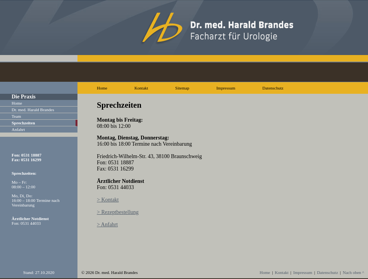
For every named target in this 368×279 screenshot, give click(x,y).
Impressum (225, 88)
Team (16, 116)
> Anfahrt (107, 224)
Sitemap (182, 88)
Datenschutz (272, 88)
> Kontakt (108, 200)
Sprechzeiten (23, 123)
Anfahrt (18, 129)
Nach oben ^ (353, 272)
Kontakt (141, 88)
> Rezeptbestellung (118, 212)
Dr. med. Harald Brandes (33, 109)
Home (102, 88)
